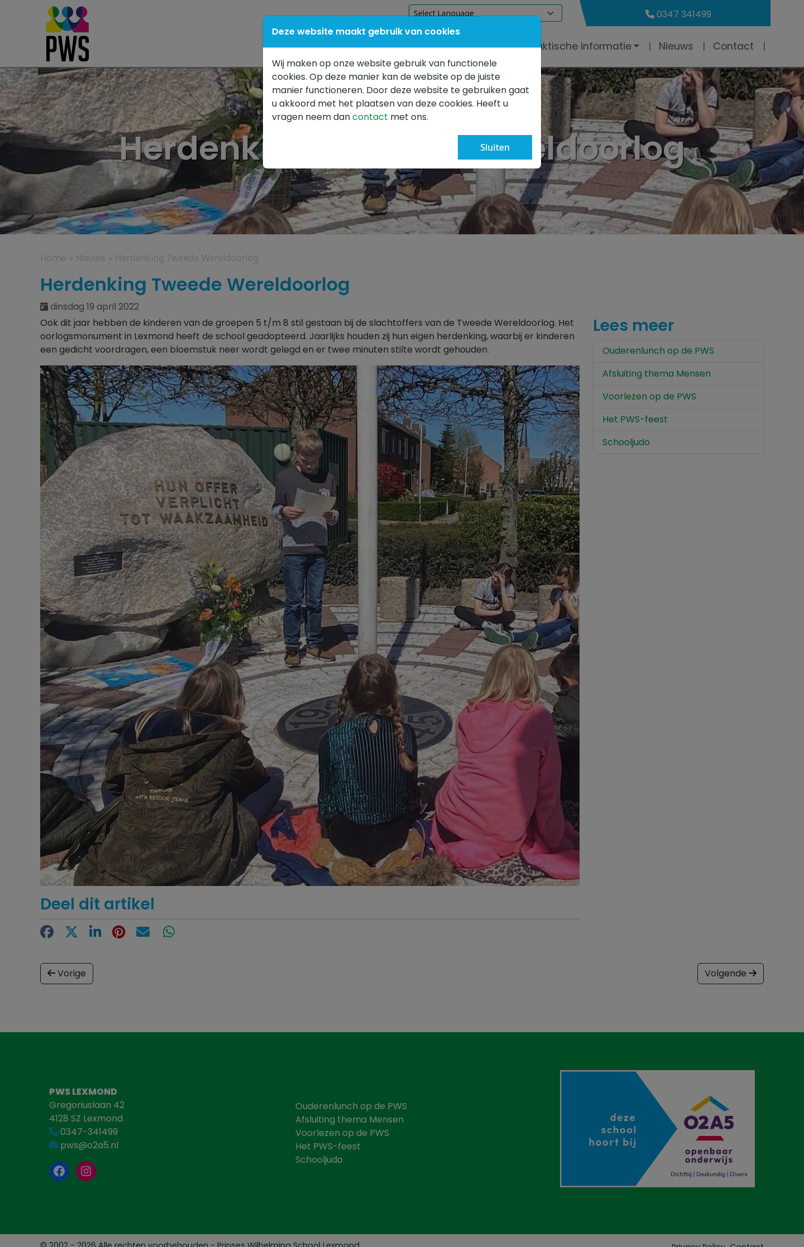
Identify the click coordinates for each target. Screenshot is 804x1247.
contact (371, 116)
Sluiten (495, 147)
